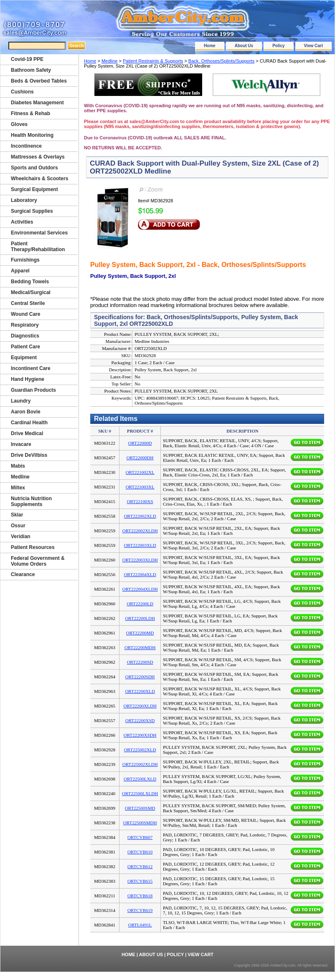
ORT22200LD (140, 603)
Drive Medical (27, 433)
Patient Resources (33, 547)
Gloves (19, 124)
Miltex (18, 488)
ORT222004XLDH (140, 589)
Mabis (18, 466)
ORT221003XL (140, 486)
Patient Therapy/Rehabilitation (38, 246)
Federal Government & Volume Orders (38, 561)
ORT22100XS (140, 501)
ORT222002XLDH (140, 530)
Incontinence (26, 146)
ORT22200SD (140, 662)
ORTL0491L (140, 924)
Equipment (24, 357)
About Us (244, 45)
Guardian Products (33, 390)
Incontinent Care (31, 368)
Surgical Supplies (32, 211)
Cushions (22, 92)
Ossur (18, 526)
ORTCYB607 (139, 837)
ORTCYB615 (139, 881)
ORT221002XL (140, 472)
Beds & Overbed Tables (39, 81)
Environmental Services (39, 233)
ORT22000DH (140, 457)
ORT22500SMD (140, 808)
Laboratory (24, 200)
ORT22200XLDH (139, 705)
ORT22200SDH (140, 676)
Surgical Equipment (34, 189)
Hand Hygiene (27, 379)
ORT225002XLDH (140, 764)
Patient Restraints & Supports (153, 60)
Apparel (20, 271)
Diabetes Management (37, 103)
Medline (110, 60)
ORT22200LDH (140, 618)
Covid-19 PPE (27, 59)
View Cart (313, 45)
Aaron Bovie (26, 412)
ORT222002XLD (140, 516)
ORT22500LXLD (140, 778)
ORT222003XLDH (140, 559)
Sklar (17, 515)
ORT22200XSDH (140, 735)
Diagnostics (25, 336)
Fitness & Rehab (30, 113)
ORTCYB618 (139, 895)
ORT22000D (140, 443)
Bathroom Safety (31, 70)
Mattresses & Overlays (38, 157)
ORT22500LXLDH (140, 793)
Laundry (20, 401)
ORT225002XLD (140, 749)
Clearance (23, 574)
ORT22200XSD (140, 720)
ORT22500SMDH (140, 822)
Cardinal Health (29, 423)
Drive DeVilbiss (29, 455)
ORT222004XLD (140, 574)
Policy (278, 45)
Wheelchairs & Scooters (39, 178)
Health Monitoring (32, 135)
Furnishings (25, 260)
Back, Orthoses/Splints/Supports (221, 60)
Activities (22, 222)
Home (210, 45)
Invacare (21, 444)
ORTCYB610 (139, 851)
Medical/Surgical (31, 292)
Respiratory (25, 325)
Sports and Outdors (34, 168)
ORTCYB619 (139, 910)
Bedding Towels (30, 282)
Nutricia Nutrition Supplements (31, 501)
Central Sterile (28, 303)
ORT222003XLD (140, 545)
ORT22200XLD (140, 691)
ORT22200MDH (140, 647)
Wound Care (25, 314)
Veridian (20, 536)
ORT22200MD (140, 632)
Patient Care (25, 347)
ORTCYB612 (139, 866)
